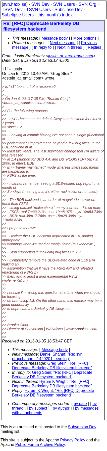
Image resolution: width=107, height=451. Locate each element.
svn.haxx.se (14, 4)
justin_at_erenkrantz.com (70, 56)
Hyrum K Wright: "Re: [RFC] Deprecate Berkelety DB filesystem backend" (52, 383)
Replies (94, 47)
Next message (62, 43)
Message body (54, 38)
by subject (38, 408)
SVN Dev (40, 4)
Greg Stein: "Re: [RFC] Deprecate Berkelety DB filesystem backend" (52, 365)
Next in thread (69, 47)
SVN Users (64, 4)
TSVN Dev (12, 9)
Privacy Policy (72, 440)
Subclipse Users (18, 14)
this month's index (55, 14)
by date (80, 404)
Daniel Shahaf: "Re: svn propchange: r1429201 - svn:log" (47, 356)
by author (61, 408)
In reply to (42, 47)
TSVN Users (38, 9)
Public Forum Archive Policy (40, 444)
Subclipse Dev (69, 9)
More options (85, 38)
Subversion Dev (82, 427)
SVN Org (87, 4)
